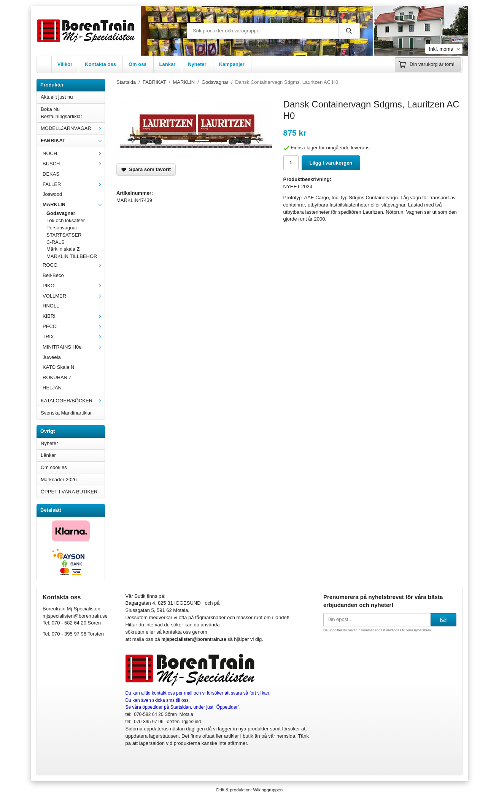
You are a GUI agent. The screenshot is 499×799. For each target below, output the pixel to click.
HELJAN (52, 388)
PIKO (74, 285)
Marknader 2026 (59, 479)
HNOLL (51, 306)
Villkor (65, 64)
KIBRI (74, 316)
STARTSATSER (63, 235)
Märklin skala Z (62, 249)
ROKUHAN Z (57, 377)
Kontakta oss (100, 64)
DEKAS (51, 174)
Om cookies (54, 467)
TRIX (74, 336)
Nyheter (197, 64)
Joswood (52, 194)
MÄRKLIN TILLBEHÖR (71, 256)
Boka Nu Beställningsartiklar (61, 112)
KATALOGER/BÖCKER (73, 401)
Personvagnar (61, 228)
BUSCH (74, 164)
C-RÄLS (55, 242)
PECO (74, 326)
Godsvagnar (60, 213)
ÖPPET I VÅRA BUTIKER (69, 492)
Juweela (52, 357)
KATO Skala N (58, 367)
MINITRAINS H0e (74, 347)
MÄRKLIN (74, 204)
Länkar (167, 64)
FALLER (74, 184)
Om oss (138, 64)
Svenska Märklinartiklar (66, 413)
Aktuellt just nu (57, 97)
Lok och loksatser (65, 220)
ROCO (74, 265)
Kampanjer (232, 64)
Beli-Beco (53, 275)
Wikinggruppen (268, 789)
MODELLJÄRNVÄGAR (73, 128)
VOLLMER (74, 296)
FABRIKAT (73, 140)
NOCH (74, 153)
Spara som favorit (146, 169)
